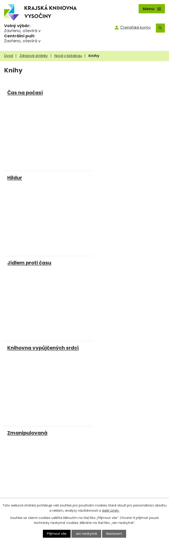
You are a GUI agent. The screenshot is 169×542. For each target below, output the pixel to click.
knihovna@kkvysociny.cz (35, 440)
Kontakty (95, 487)
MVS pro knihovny (22, 487)
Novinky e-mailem (104, 494)
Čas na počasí (25, 93)
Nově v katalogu (68, 55)
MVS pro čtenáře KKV (25, 494)
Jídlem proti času (29, 177)
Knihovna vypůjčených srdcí (122, 177)
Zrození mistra (104, 262)
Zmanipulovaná (27, 262)
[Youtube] (64, 388)
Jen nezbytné (86, 533)
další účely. (111, 510)
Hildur (93, 93)
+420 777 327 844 (29, 432)
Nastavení (114, 533)
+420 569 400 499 (29, 423)
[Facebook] (44, 389)
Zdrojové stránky (34, 55)
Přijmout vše (56, 533)
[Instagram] (54, 389)
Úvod (8, 55)
